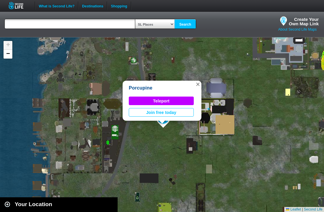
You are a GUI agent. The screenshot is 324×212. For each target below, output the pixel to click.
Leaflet (293, 209)
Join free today (161, 112)
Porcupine (140, 87)
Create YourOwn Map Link (304, 21)
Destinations (92, 5)
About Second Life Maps (297, 29)
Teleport (161, 101)
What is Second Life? (56, 5)
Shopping (119, 5)
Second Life (19, 5)
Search (185, 24)
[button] (197, 84)
